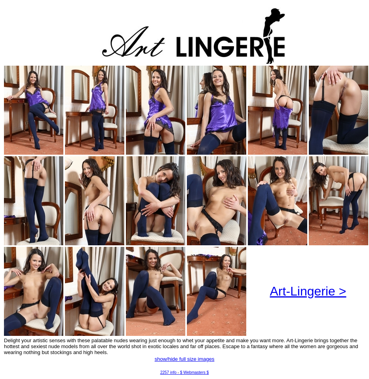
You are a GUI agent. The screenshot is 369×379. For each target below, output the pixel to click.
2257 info (168, 372)
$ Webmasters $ (194, 372)
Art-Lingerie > (308, 291)
